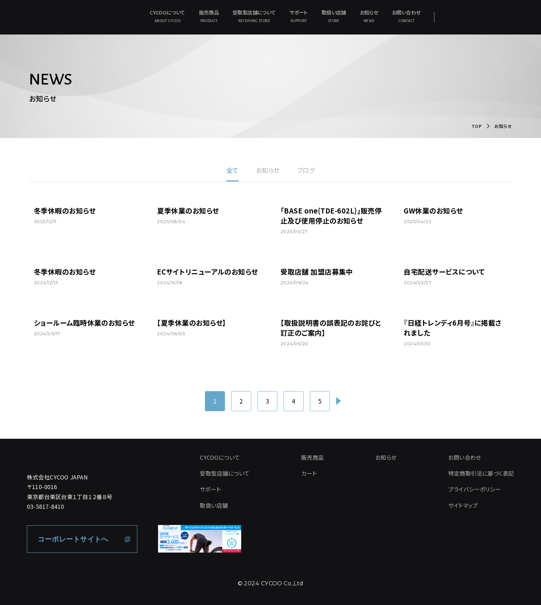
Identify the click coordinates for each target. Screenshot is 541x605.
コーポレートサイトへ (73, 539)
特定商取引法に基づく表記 (481, 473)
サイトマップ (463, 505)
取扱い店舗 (334, 16)
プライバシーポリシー (474, 489)
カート (308, 473)
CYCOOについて (167, 16)
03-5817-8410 (45, 506)
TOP (477, 126)
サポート (298, 16)
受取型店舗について (254, 16)
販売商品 (209, 16)
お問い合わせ (406, 16)
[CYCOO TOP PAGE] (88, 455)
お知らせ (369, 16)
